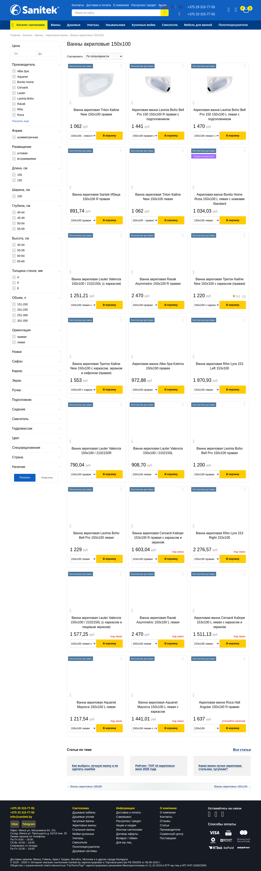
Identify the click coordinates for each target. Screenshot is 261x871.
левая (21, 342)
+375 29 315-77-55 (22, 808)
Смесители (79, 842)
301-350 (22, 320)
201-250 (22, 309)
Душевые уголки (83, 816)
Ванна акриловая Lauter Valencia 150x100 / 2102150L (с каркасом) (96, 281)
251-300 (22, 315)
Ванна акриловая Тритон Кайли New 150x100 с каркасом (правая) (219, 281)
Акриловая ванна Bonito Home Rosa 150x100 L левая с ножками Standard (220, 199)
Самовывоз (123, 816)
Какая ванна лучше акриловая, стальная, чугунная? (220, 767)
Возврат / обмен (127, 838)
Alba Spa (23, 71)
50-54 (21, 223)
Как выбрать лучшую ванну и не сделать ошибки (95, 767)
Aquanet (22, 76)
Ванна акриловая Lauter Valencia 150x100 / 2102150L (158, 451)
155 (19, 180)
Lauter (21, 93)
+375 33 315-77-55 (22, 812)
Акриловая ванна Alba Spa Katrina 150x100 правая (158, 366)
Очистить (47, 477)
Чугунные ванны (83, 821)
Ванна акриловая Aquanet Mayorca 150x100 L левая (96, 705)
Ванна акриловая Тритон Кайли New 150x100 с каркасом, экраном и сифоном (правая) (96, 368)
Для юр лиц (124, 842)
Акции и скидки (126, 825)
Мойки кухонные (83, 834)
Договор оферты (127, 834)
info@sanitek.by (21, 816)
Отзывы (165, 821)
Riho (20, 109)
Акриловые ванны (84, 825)
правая (22, 336)
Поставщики (168, 838)
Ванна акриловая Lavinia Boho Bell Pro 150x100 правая (220, 451)
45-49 (21, 217)
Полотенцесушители (86, 846)
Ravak (21, 103)
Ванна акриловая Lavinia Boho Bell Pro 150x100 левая (96, 535)
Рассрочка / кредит (143, 5)
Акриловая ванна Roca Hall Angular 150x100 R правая (219, 705)
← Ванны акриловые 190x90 (84, 786)
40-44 (21, 212)
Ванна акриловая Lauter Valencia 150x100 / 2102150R (96, 451)
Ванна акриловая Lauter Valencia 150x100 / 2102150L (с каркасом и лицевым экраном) (96, 622)
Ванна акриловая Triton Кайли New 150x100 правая (96, 112)
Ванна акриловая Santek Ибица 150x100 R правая (96, 197)
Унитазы (77, 838)
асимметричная (27, 137)
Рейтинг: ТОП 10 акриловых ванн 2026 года (155, 767)
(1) (239, 297)
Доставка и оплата (98, 5)
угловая (22, 153)
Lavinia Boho (25, 98)
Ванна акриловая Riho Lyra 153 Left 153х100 (219, 366)
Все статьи (242, 749)
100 (19, 196)
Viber (14, 824)
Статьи (164, 825)
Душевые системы (84, 851)
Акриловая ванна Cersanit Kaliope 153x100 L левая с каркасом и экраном (219, 622)
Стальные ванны (83, 829)
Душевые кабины (83, 812)
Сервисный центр (171, 834)
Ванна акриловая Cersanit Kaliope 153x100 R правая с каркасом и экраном (157, 537)
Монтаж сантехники (129, 829)
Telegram (28, 824)
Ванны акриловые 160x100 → (232, 786)
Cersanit (22, 87)
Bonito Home (25, 82)
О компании (121, 5)
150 (19, 174)
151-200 (22, 304)
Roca (20, 114)
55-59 (21, 228)
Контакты (78, 5)
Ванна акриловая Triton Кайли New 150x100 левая (158, 197)
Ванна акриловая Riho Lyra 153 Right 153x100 (219, 535)
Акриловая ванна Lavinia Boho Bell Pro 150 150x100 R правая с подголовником (158, 114)
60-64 (21, 255)
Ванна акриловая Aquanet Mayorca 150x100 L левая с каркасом (157, 707)
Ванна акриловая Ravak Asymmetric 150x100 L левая (157, 620)
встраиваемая (26, 158)
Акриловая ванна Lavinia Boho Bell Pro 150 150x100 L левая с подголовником (220, 114)
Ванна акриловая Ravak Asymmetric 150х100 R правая (157, 281)
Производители (170, 829)
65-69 (21, 261)
